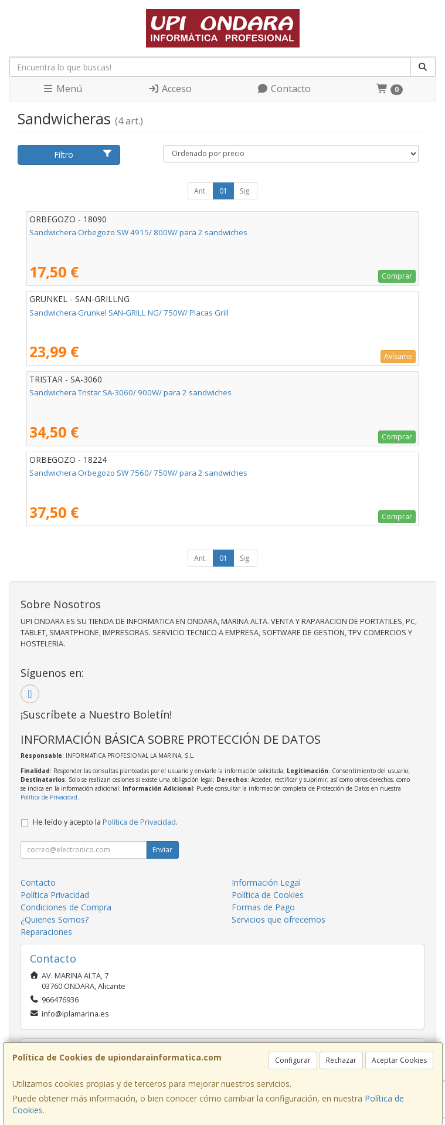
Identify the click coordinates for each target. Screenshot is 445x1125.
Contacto (284, 88)
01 (223, 191)
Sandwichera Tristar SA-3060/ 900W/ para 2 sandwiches (130, 392)
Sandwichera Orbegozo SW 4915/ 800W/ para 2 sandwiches (138, 232)
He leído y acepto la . (105, 822)
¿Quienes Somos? (55, 919)
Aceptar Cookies (399, 1060)
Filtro (83, 154)
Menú (62, 88)
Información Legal (266, 882)
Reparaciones (46, 931)
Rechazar (341, 1060)
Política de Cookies (268, 894)
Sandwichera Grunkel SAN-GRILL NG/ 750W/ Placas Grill (129, 312)
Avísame (398, 356)
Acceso (170, 88)
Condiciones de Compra (66, 907)
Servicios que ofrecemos (278, 919)
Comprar (397, 276)
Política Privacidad (55, 894)
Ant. (200, 191)
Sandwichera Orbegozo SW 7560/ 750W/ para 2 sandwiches (138, 472)
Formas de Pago (263, 907)
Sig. (245, 191)
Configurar (293, 1060)
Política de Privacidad (49, 797)
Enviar (162, 850)
